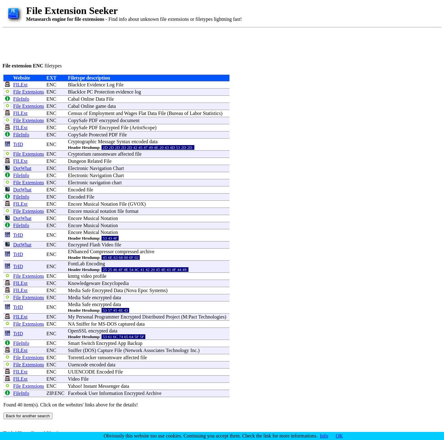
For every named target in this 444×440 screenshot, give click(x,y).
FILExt (20, 84)
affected (126, 154)
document (129, 120)
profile (99, 276)
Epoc (143, 290)
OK (339, 435)
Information (111, 393)
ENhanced (78, 251)
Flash (95, 244)
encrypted (109, 120)
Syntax (123, 141)
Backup (135, 343)
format (132, 211)
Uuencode (78, 364)
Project (173, 316)
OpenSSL (77, 330)
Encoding (95, 263)
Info (324, 435)
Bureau (176, 113)
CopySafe (78, 120)
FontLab (76, 263)
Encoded (76, 189)
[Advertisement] (115, 44)
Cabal (73, 99)
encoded (140, 141)
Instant (90, 386)
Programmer (106, 316)
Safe (86, 290)
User (93, 393)
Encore (75, 204)
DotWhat (22, 168)
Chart (118, 168)
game (101, 106)
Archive (154, 393)
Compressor (102, 251)
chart (117, 182)
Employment (102, 113)
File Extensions (28, 91)
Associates (154, 350)
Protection (104, 91)
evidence (125, 91)
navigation (100, 182)
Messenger (109, 386)
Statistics (212, 113)
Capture (105, 350)
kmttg (73, 276)
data (111, 106)
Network (134, 350)
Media (74, 290)
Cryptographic (82, 141)
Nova (131, 290)
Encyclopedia (115, 283)
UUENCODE (81, 371)
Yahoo (74, 386)
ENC (51, 84)
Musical (91, 204)
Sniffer (83, 324)
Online (87, 99)
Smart (74, 343)
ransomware (104, 154)
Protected (98, 134)
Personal (84, 316)
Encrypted (109, 127)
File (120, 84)
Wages (130, 113)
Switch (88, 343)
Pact (192, 316)
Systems (157, 290)
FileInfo (21, 99)
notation (108, 211)
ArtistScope (143, 127)
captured (126, 324)
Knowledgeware (84, 283)
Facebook (77, 393)
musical (91, 211)
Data (100, 99)
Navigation (101, 168)
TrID (18, 144)
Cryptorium (79, 154)
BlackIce (77, 84)
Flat (142, 113)
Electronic (78, 168)
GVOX (137, 204)
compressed (127, 251)
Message (106, 141)
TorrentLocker (82, 357)
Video (107, 244)
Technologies (211, 316)
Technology (177, 350)
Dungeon (77, 161)
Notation (109, 204)
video (86, 276)
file (138, 154)
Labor (196, 113)
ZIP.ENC (55, 393)
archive (147, 251)
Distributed (153, 316)
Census (75, 113)
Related (94, 161)
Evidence (96, 84)
